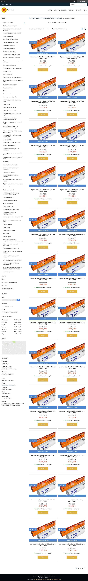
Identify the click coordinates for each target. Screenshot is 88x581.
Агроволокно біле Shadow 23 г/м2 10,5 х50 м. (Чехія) (43, 456)
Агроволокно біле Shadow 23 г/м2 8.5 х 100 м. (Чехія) (71, 367)
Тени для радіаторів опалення (11, 57)
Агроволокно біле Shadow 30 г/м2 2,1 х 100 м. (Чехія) (71, 544)
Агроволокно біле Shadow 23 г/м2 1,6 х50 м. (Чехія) (43, 190)
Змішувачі (6, 233)
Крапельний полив (8, 187)
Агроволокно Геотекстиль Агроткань (13, 184)
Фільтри (5, 91)
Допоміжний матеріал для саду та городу (12, 180)
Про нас (71, 10)
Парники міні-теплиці (9, 172)
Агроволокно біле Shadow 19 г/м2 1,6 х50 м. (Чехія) (72, 101)
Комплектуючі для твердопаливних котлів (13, 81)
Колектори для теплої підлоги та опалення (12, 29)
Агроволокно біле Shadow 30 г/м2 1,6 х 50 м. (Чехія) (71, 500)
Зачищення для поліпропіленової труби (12, 122)
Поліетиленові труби (8, 190)
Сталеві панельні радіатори (10, 42)
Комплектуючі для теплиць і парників (10, 175)
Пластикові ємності (8, 197)
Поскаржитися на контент (40, 579)
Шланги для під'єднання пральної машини (12, 252)
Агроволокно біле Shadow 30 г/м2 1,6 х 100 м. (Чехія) (42, 544)
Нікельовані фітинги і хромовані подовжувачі (12, 135)
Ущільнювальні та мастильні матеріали (10, 244)
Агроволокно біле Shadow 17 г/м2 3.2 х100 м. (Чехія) (43, 101)
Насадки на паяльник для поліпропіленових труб (10, 118)
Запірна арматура (8, 88)
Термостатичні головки (9, 65)
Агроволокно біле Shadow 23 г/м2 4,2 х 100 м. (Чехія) (71, 279)
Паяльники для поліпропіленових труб (12, 114)
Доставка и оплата (7, 289)
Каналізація (6, 161)
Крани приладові (7, 74)
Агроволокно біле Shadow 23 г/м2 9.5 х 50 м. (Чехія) (42, 412)
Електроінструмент (8, 272)
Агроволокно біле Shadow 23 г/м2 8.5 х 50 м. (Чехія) (42, 367)
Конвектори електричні (9, 51)
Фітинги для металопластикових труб (12, 100)
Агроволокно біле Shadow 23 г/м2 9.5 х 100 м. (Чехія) (71, 412)
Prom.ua (52, 576)
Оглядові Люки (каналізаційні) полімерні (11, 168)
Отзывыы (4, 285)
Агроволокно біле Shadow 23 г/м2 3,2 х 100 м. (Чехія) (71, 234)
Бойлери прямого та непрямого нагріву (12, 220)
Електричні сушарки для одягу (11, 54)
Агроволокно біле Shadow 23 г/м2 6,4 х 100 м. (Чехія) (71, 323)
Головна (49, 10)
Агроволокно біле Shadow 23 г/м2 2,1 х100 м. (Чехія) (43, 234)
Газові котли (6, 227)
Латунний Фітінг (7, 139)
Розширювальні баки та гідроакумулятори (9, 213)
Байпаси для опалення (9, 145)
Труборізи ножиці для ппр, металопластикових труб (10, 127)
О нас (3, 279)
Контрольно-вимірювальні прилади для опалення (12, 131)
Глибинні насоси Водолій (10, 200)
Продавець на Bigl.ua (44, 577)
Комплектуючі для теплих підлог (12, 33)
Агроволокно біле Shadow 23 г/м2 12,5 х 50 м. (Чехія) (43, 500)
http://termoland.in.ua (7, 380)
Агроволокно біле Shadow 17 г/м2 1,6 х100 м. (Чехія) (72, 57)
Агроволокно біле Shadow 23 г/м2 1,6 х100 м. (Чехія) (72, 190)
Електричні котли (7, 224)
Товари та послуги (60, 10)
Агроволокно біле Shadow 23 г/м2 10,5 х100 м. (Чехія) (72, 456)
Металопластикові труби (9, 97)
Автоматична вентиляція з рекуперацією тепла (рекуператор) (13, 240)
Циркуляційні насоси (8, 206)
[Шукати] (85, 4)
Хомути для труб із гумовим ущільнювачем (11, 263)
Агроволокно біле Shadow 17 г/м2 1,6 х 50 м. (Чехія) (42, 57)
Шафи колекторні (8, 36)
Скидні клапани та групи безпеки (12, 77)
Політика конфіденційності (54, 579)
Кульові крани (7, 71)
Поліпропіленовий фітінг (10, 110)
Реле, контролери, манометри (11, 209)
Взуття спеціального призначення (12, 260)
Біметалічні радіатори (9, 45)
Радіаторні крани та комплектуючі (12, 68)
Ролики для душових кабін (10, 165)
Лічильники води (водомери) (11, 248)
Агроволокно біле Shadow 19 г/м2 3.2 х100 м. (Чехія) (72, 146)
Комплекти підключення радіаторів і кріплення (13, 61)
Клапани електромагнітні (10, 85)
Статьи (4, 276)
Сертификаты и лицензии (9, 282)
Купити (43, 70)
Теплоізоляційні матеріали (10, 39)
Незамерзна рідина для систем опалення (11, 149)
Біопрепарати (7, 236)
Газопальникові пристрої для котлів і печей (13, 158)
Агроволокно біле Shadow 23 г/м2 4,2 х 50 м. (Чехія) (42, 279)
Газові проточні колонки (9, 230)
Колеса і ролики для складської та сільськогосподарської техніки (12, 268)
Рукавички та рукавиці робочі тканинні (11, 256)
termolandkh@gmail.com (8, 385)
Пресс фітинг (6, 104)
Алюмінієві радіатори (9, 48)
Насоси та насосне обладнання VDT (13, 217)
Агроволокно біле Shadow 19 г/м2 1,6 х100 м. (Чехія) (43, 146)
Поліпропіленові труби (9, 107)
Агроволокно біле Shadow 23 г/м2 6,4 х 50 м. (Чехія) (42, 323)
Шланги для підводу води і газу (12, 142)
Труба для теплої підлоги (10, 26)
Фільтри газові (7, 94)
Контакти (79, 10)
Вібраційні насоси (8, 203)
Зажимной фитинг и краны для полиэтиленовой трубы (11, 193)
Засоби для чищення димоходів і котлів (12, 153)
